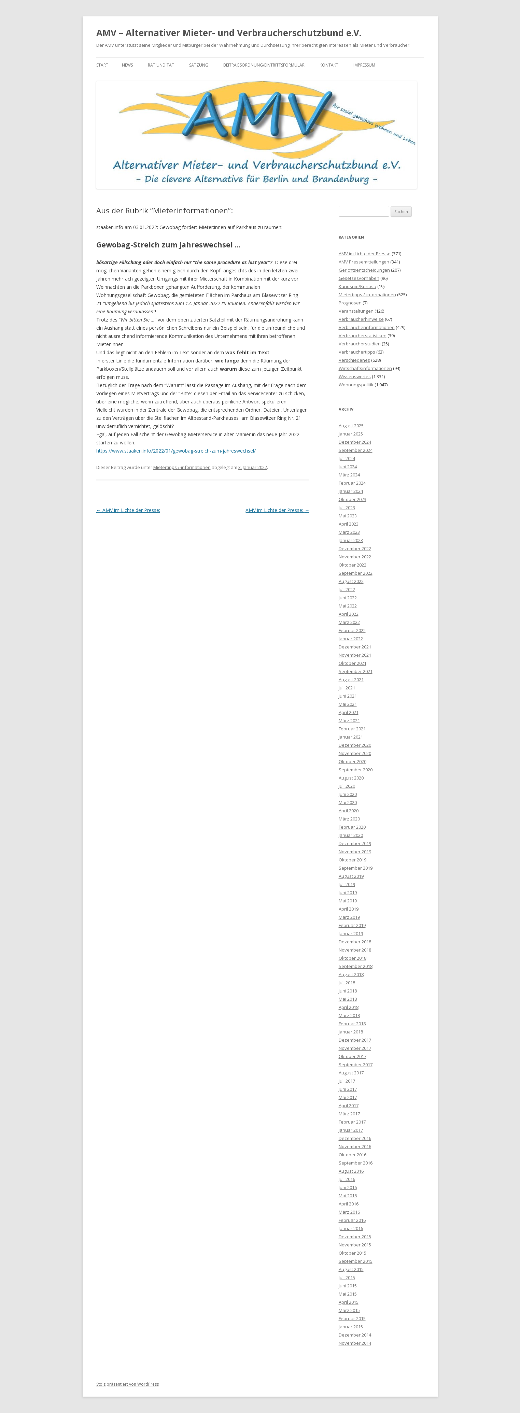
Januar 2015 (351, 1327)
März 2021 (349, 720)
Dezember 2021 (355, 647)
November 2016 (355, 1146)
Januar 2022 (351, 639)
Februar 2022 (352, 630)
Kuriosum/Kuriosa (357, 286)
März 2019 (349, 917)
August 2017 (351, 1073)
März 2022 (349, 622)
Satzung (198, 65)
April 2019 (349, 909)
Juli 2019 (347, 884)
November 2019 (355, 851)
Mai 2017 (348, 1097)
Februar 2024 (352, 483)
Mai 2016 (348, 1196)
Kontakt (329, 65)
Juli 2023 (347, 507)
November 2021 (355, 655)
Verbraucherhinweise (361, 319)
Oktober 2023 (352, 499)
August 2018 (351, 974)
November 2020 (355, 753)
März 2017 (349, 1114)
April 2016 (349, 1204)
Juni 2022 (348, 598)
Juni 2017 (348, 1089)
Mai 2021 (348, 704)
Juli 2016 (347, 1179)
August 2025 (351, 426)
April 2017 (349, 1105)
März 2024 (349, 475)
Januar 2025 (351, 434)
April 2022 (349, 614)
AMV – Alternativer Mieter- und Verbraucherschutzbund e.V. (228, 33)
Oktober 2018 (352, 958)
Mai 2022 (348, 606)
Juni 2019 (348, 892)
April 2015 (349, 1302)
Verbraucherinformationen (367, 327)
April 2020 (349, 811)
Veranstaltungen (356, 311)
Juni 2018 (348, 991)
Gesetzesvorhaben (359, 278)
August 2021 (351, 679)
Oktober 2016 (352, 1155)
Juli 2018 (347, 983)
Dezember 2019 (355, 843)
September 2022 (356, 573)
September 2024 (356, 450)
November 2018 (355, 950)
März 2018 (349, 1015)
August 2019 (351, 876)
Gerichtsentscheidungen (364, 270)
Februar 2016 (352, 1220)
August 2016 (351, 1171)
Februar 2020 (352, 827)
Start (102, 65)
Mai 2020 (348, 802)
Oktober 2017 (352, 1056)
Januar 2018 (351, 1032)
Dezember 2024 (355, 442)
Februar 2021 (352, 729)
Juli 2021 (347, 688)
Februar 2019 (352, 925)
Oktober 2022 (352, 565)
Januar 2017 (351, 1130)
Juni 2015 (348, 1286)
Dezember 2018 (355, 942)
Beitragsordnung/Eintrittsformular (264, 65)
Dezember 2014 (355, 1335)
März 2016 (349, 1212)
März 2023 (349, 532)
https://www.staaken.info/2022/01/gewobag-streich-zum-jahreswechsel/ (176, 450)
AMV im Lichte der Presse (365, 254)
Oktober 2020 (352, 761)
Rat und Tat (161, 65)
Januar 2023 (351, 540)
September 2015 (356, 1261)
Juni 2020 (348, 794)
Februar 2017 (352, 1122)
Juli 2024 (347, 458)
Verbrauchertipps (357, 352)
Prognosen (350, 303)
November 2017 (355, 1048)
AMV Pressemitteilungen (364, 262)
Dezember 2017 (355, 1040)
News (127, 65)
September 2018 (356, 966)
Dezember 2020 (355, 745)
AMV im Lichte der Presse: (128, 510)
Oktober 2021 (352, 663)
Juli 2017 (347, 1081)
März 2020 (349, 819)
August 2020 (351, 778)
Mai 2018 (348, 999)
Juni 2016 (348, 1187)
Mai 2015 (348, 1294)
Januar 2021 (351, 737)
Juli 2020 (347, 786)
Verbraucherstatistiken (363, 335)
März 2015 (349, 1310)
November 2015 (355, 1245)
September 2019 (356, 868)
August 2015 (351, 1269)
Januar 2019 (351, 933)
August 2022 (351, 581)
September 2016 (356, 1163)
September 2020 (356, 770)
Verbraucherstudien (360, 344)
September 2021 (356, 671)
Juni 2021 (348, 696)
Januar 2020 (351, 835)
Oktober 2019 (352, 860)
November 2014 (355, 1343)
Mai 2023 (348, 516)
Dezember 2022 (355, 548)
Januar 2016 (351, 1228)
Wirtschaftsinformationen (365, 368)
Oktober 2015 (352, 1253)
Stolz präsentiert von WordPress (127, 1384)
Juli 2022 (347, 589)
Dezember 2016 (355, 1138)
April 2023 (349, 524)
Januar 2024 (351, 491)
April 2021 (349, 712)
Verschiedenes (354, 360)
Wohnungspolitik (356, 385)
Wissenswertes (355, 376)
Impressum (364, 65)
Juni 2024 (348, 466)
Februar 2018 (352, 1023)
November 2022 (355, 557)
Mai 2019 (348, 901)
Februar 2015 (352, 1318)
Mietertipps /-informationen (182, 467)
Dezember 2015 (355, 1236)
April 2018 (349, 1007)
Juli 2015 (347, 1277)
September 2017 (356, 1064)
